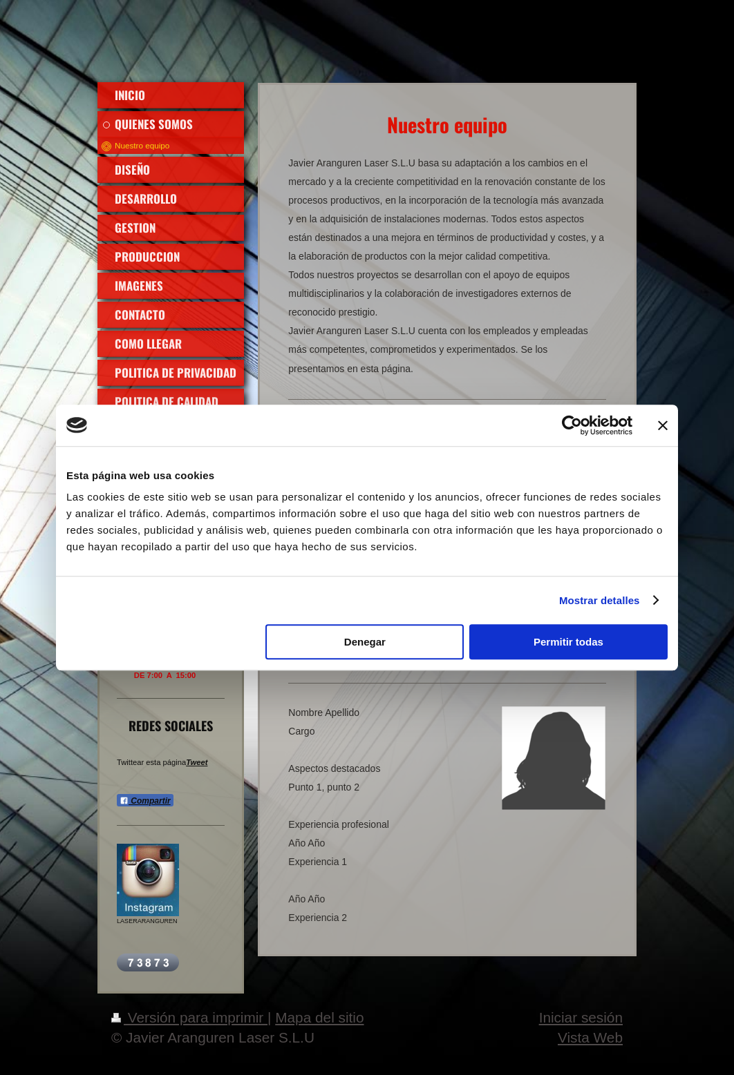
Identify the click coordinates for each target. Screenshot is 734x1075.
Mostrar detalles (599, 600)
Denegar (365, 642)
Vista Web (590, 1037)
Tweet (196, 762)
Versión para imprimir (189, 1017)
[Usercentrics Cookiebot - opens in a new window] (571, 425)
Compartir (145, 801)
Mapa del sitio (319, 1017)
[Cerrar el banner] (663, 425)
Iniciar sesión (581, 1017)
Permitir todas (568, 642)
